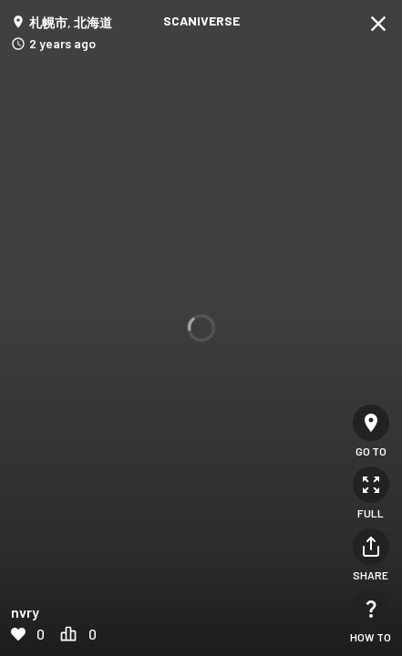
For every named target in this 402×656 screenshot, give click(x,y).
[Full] (371, 484)
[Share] (371, 546)
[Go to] (371, 423)
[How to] (371, 608)
